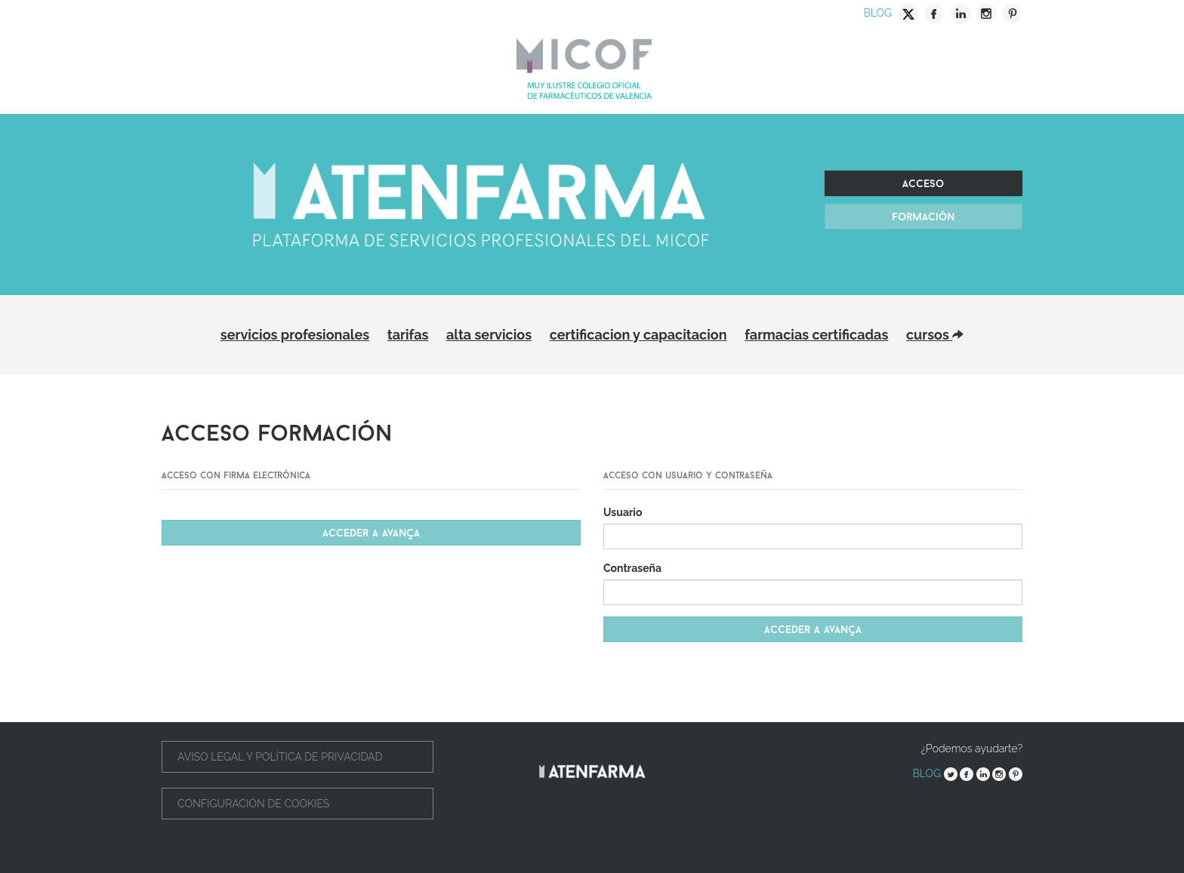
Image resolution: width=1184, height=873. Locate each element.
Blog (877, 13)
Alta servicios (489, 335)
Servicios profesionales (294, 335)
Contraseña (632, 568)
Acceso (923, 183)
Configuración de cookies (253, 804)
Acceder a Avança (371, 532)
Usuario (622, 512)
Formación (923, 216)
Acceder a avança (813, 629)
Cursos (935, 335)
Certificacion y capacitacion (638, 335)
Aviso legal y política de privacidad (280, 757)
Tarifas (408, 335)
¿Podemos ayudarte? (971, 748)
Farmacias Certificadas (816, 335)
